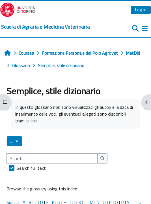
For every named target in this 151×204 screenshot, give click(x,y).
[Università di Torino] (17, 9)
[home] (45, 27)
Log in (140, 9)
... (16, 140)
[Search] (52, 158)
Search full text (31, 168)
